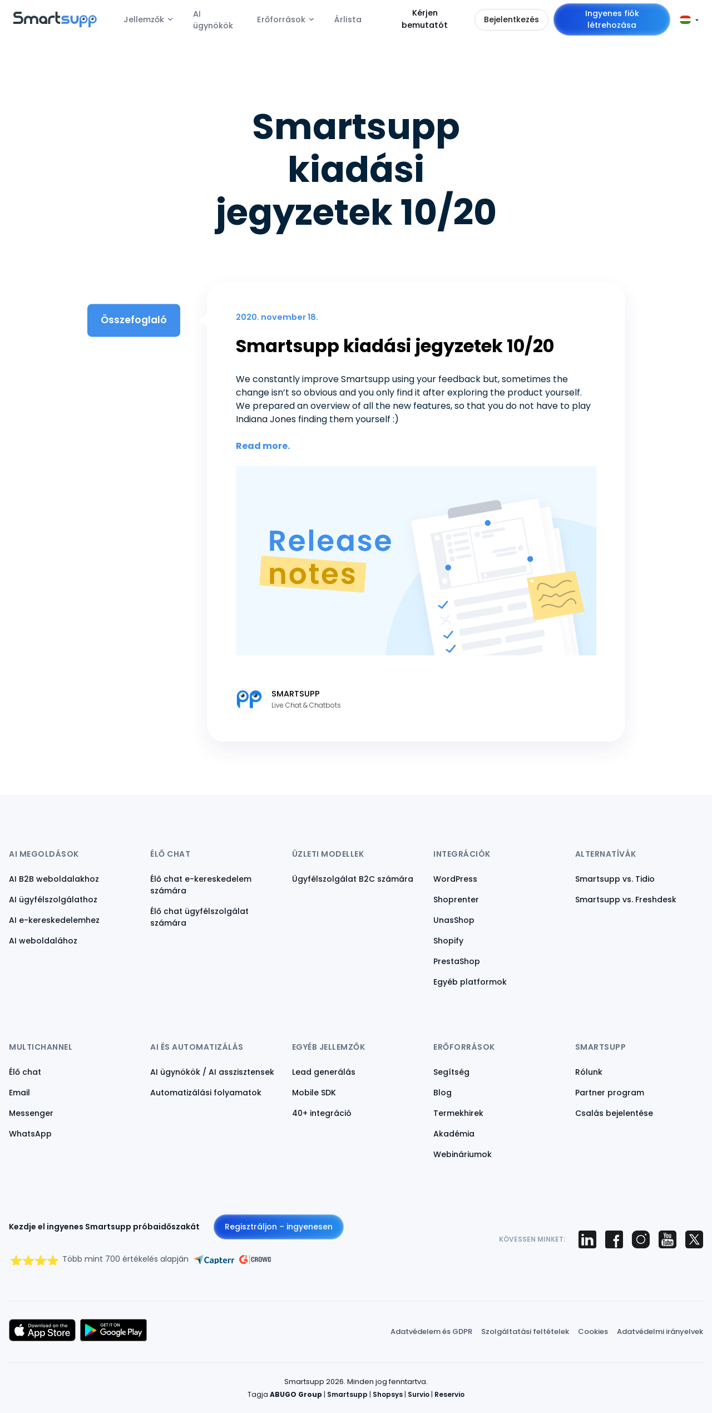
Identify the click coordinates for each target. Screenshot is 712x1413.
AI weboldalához (43, 940)
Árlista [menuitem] (348, 19)
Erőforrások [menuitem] (281, 19)
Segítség (451, 1072)
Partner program (609, 1092)
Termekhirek (458, 1113)
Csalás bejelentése (614, 1113)
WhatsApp (30, 1133)
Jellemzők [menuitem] (143, 19)
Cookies (593, 1331)
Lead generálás (323, 1072)
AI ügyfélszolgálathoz (53, 899)
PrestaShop (456, 961)
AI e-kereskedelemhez (54, 920)
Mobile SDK (314, 1092)
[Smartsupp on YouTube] (667, 1239)
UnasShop (453, 920)
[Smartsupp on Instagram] (641, 1239)
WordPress (455, 879)
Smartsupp (347, 1394)
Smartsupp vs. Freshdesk (625, 899)
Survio (418, 1394)
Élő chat (25, 1072)
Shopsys (388, 1394)
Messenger (31, 1113)
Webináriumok (462, 1154)
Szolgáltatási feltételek (525, 1331)
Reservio (449, 1394)
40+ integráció (322, 1113)
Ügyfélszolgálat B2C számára (352, 879)
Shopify (448, 940)
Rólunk (588, 1072)
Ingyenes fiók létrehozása (612, 19)
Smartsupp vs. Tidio (615, 879)
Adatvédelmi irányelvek (660, 1331)
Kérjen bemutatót (425, 19)
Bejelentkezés (511, 19)
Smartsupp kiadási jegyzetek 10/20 (395, 345)
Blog (442, 1092)
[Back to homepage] (55, 24)
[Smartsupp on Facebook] (614, 1239)
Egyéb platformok (470, 981)
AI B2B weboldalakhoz (54, 879)
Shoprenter (456, 899)
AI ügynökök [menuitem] (213, 20)
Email (19, 1092)
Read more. (263, 445)
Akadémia (453, 1133)
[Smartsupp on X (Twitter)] (694, 1239)
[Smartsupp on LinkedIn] (587, 1239)
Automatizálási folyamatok (205, 1092)
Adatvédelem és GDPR (431, 1331)
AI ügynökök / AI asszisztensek (212, 1072)
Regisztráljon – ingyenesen (279, 1226)
